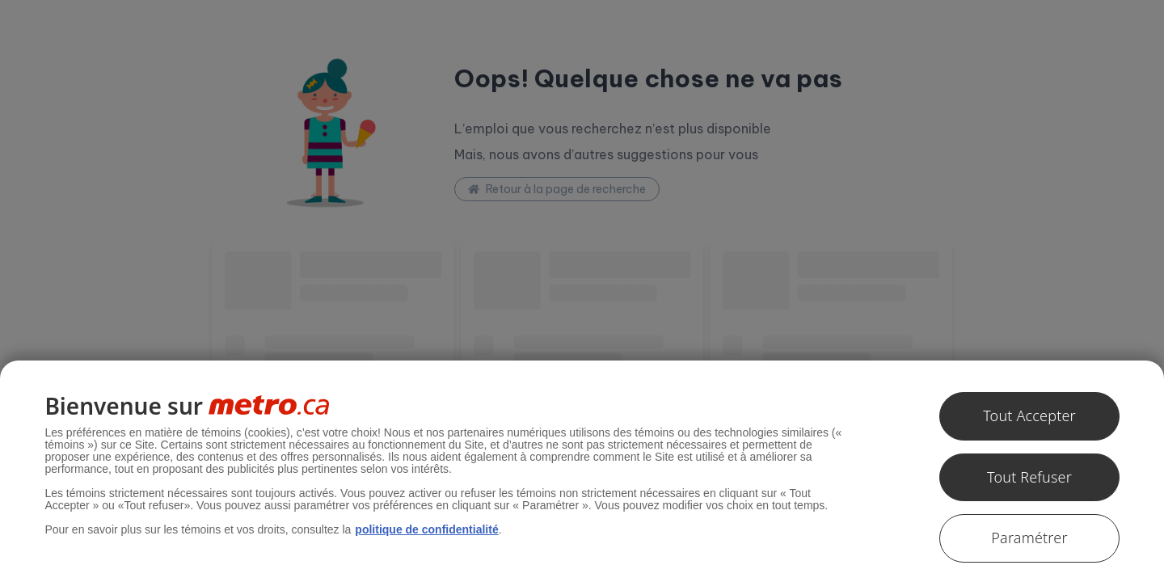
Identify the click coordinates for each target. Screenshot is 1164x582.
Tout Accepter (1029, 415)
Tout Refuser (1029, 477)
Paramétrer (1029, 537)
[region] (582, 471)
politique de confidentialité (426, 529)
